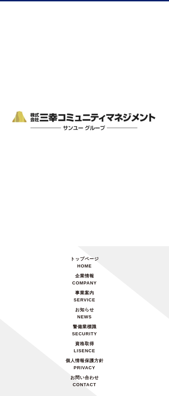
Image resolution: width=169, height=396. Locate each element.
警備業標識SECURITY (84, 330)
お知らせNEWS (84, 313)
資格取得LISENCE (84, 347)
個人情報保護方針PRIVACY (85, 364)
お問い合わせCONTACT (84, 381)
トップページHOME (84, 262)
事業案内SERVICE (85, 296)
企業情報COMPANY (84, 279)
